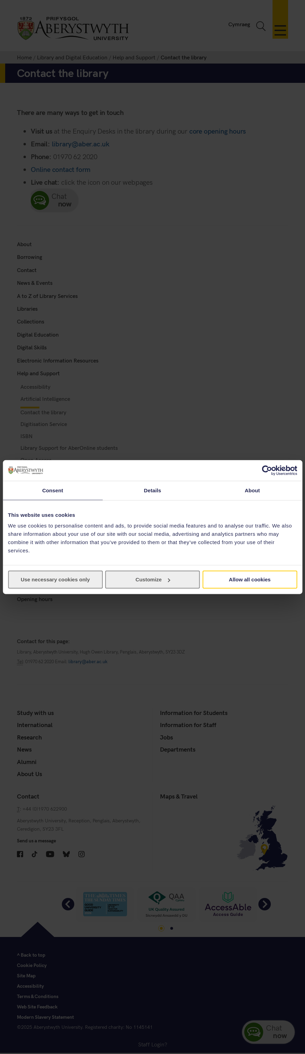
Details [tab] (152, 490)
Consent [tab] (52, 490)
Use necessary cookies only (55, 579)
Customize (152, 579)
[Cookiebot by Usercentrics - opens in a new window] (267, 470)
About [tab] (252, 490)
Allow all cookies (250, 579)
